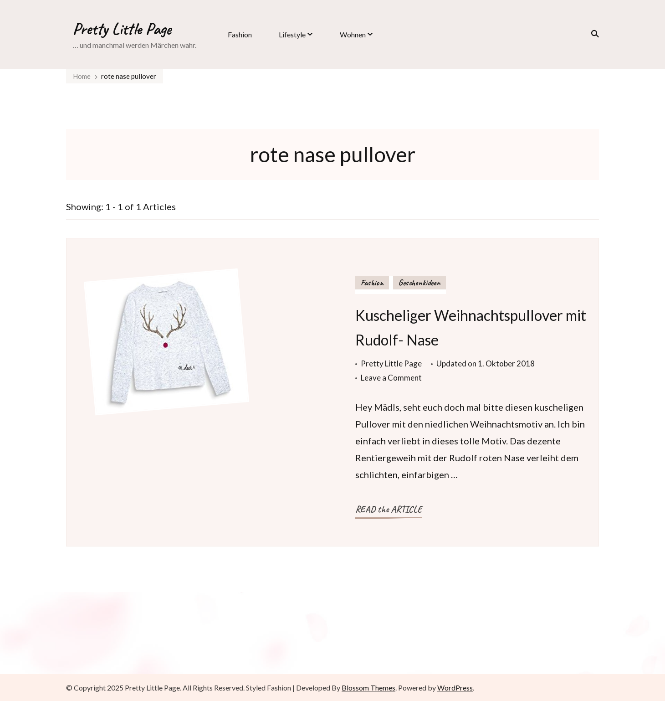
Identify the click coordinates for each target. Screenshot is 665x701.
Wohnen (353, 34)
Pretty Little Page (122, 28)
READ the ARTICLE (388, 509)
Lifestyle (292, 34)
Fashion (240, 34)
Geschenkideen (419, 283)
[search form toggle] (592, 33)
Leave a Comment (391, 378)
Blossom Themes (368, 687)
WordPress (455, 687)
